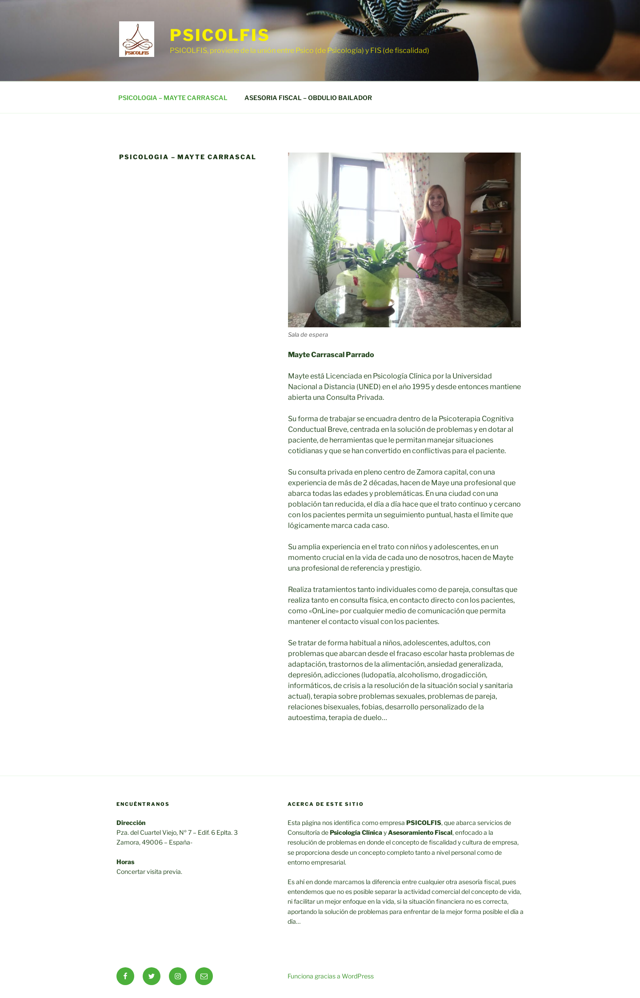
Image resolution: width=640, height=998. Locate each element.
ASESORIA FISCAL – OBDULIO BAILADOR (308, 97)
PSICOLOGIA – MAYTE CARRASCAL (173, 97)
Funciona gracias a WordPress (331, 976)
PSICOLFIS (220, 35)
